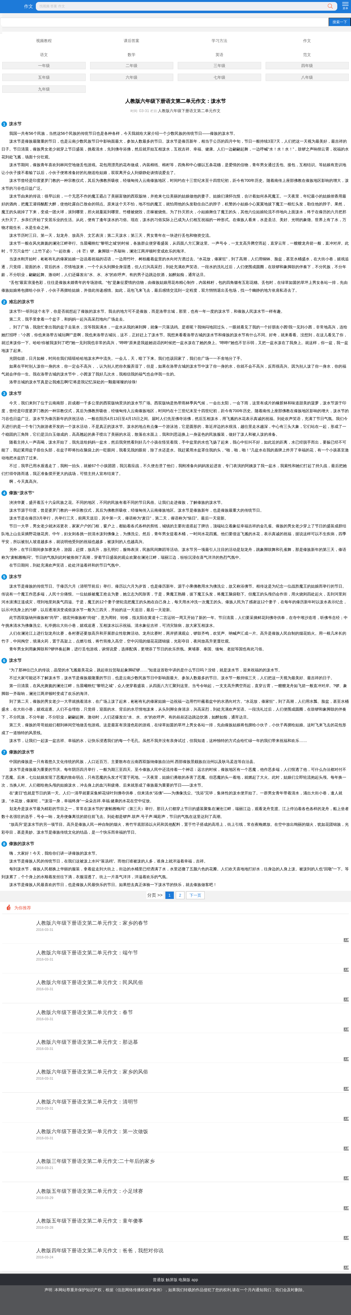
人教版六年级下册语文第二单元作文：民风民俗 (89, 982)
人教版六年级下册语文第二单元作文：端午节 (87, 952)
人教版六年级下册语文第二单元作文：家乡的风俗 (92, 1072)
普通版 (159, 1279)
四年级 (307, 65)
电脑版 (184, 1279)
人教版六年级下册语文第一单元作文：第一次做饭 (92, 1131)
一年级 (44, 65)
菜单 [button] (345, 8)
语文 (44, 54)
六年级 (131, 77)
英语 (219, 54)
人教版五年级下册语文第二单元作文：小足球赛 (89, 1191)
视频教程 (44, 40)
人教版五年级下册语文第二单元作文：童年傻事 (89, 1221)
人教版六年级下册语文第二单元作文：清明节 (87, 1102)
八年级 (307, 77)
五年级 (44, 77)
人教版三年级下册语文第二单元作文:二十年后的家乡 (95, 1161)
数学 (131, 54)
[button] (186, 6)
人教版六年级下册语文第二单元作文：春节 (84, 1012)
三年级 (219, 65)
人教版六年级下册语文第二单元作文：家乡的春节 (92, 923)
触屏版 (171, 1279)
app (194, 1279)
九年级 (44, 89)
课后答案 (131, 40)
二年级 (131, 65)
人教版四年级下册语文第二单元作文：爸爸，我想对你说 (99, 1250)
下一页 (195, 895)
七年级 (219, 77)
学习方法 (219, 40)
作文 (28, 6)
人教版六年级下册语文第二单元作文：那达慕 (87, 1042)
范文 (307, 54)
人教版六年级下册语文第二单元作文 (189, 110)
